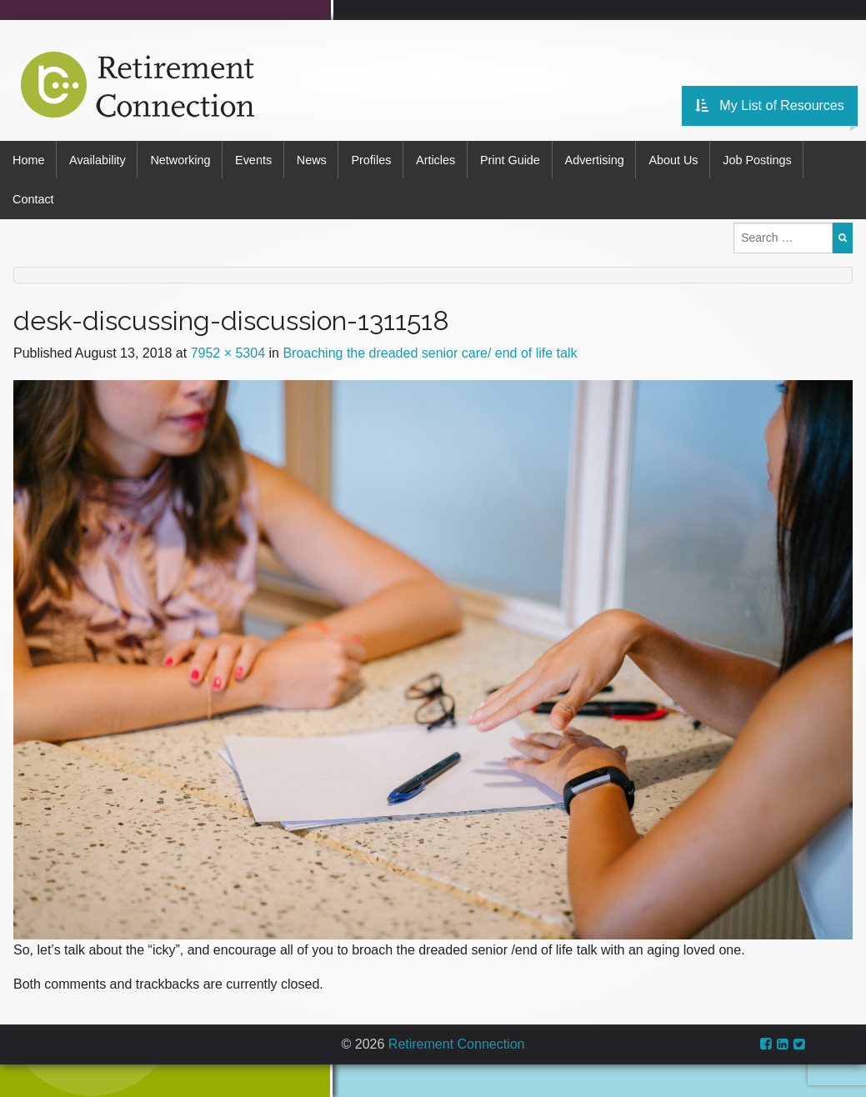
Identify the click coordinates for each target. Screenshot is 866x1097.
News (316, 159)
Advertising (603, 159)
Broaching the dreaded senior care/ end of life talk (430, 349)
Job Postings (768, 159)
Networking (183, 159)
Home (28, 159)
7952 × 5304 (228, 349)
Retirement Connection (456, 1041)
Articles (442, 159)
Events (256, 159)
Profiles (377, 159)
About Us (683, 159)
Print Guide (518, 159)
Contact (33, 196)
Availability (98, 159)
